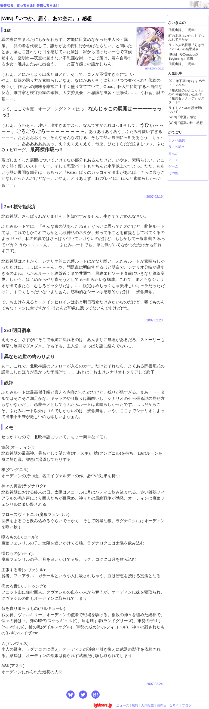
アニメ (173, 160)
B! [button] (95, 695)
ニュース (122, 705)
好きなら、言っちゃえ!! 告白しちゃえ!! (29, 5)
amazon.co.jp (150, 66)
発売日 (162, 705)
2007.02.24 (154, 684)
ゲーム (173, 166)
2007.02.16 (154, 197)
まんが (173, 153)
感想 (135, 705)
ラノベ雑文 (176, 147)
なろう (174, 705)
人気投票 (147, 705)
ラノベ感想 (176, 140)
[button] (70, 694)
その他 (173, 173)
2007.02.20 (154, 320)
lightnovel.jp (102, 705)
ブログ (187, 705)
